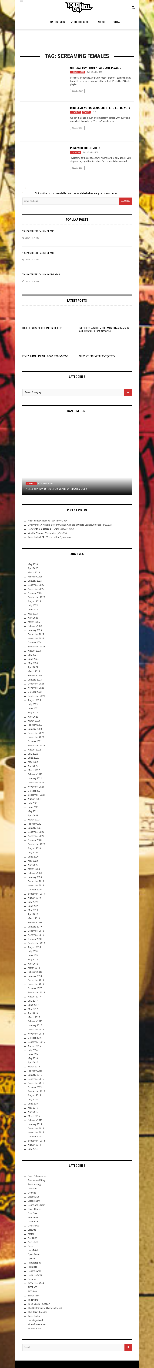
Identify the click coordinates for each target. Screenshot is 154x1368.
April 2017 (33, 1014)
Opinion (32, 1259)
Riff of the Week (36, 1284)
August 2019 (34, 899)
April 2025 (33, 619)
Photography (34, 1263)
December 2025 (36, 586)
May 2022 (33, 763)
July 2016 (33, 1051)
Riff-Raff (32, 1292)
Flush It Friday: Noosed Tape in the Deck (42, 329)
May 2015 (33, 1109)
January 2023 (35, 730)
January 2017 (35, 1026)
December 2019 (36, 882)
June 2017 (33, 1006)
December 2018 (36, 932)
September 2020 (36, 845)
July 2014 (33, 1150)
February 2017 (35, 1022)
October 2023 (35, 693)
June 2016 (33, 1055)
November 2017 (36, 985)
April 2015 (33, 1113)
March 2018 (34, 969)
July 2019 (33, 903)
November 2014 (36, 1133)
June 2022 (33, 759)
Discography (34, 1202)
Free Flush (33, 1214)
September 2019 (36, 894)
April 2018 (33, 964)
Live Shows (33, 1226)
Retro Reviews (35, 1276)
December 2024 (36, 635)
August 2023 (34, 701)
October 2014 (35, 1137)
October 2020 (35, 841)
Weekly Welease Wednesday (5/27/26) (97, 357)
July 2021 (33, 804)
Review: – (45, 357)
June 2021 (33, 808)
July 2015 (33, 1100)
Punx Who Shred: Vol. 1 (85, 149)
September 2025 (36, 598)
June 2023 (33, 709)
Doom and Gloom (36, 1206)
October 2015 (35, 1088)
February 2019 (35, 923)
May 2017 (33, 1010)
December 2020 (36, 833)
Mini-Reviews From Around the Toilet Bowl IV (100, 109)
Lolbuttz (32, 1230)
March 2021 (34, 820)
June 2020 (33, 857)
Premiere (32, 1268)
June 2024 (33, 660)
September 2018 (36, 944)
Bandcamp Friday (36, 1181)
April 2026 (33, 569)
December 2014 (36, 1129)
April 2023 (33, 717)
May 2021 (33, 812)
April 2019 (33, 915)
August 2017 (34, 997)
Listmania (33, 1222)
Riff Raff (32, 1288)
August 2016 (34, 1047)
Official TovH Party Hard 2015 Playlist (96, 68)
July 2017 (33, 1001)
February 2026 (35, 577)
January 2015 (35, 1125)
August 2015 (34, 1096)
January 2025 (35, 631)
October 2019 (35, 890)
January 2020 (35, 878)
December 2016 (36, 1030)
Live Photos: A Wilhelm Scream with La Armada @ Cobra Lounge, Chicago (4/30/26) (70, 525)
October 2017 (35, 989)
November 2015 (36, 1084)
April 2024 (33, 668)
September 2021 (36, 796)
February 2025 (35, 627)
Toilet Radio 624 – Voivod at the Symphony (49, 538)
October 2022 (35, 742)
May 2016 (33, 1059)
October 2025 (35, 594)
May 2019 (33, 911)
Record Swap (34, 1272)
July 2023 (33, 705)
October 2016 (35, 1039)
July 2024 (33, 656)
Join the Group (81, 22)
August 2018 (34, 948)
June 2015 (33, 1105)
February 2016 (35, 1071)
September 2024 (36, 647)
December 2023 (36, 685)
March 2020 (34, 870)
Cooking (32, 1193)
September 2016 (36, 1043)
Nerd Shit (32, 1239)
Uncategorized (77, 73)
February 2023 (35, 726)
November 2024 (36, 639)
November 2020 (36, 837)
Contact (117, 22)
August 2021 (34, 800)
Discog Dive (33, 1198)
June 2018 (33, 956)
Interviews (33, 1218)
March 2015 (34, 1117)
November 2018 (36, 936)
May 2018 (33, 960)
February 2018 (35, 973)
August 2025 (34, 602)
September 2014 (36, 1142)
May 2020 (33, 862)
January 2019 (35, 927)
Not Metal (75, 153)
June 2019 (33, 907)
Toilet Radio (34, 1317)
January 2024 (35, 680)
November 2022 (36, 738)
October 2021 (35, 792)
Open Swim (34, 1255)
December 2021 (36, 783)
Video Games (34, 1329)
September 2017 (36, 993)
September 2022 (36, 746)
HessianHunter (95, 73)
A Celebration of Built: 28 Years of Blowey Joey (56, 489)
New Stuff (75, 113)
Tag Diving (33, 1300)
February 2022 (35, 775)
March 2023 (34, 722)
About (102, 22)
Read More (77, 92)
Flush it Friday (34, 1210)
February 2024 (35, 676)
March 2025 (34, 623)
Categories (57, 22)
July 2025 (33, 606)
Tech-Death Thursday (39, 1305)
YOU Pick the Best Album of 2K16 (38, 254)
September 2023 (36, 697)
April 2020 (33, 866)
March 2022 (34, 771)
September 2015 (36, 1092)
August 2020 (34, 849)
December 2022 (36, 734)
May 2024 (33, 664)
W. (95, 113)
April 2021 (33, 816)
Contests (32, 1189)
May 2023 (33, 713)
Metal (31, 1235)
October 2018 (35, 940)
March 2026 (34, 573)
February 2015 (35, 1121)
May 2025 (33, 615)
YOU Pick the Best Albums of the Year (41, 275)
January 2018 (35, 977)
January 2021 (35, 829)
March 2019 (34, 919)
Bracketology (34, 1185)
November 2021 (36, 787)
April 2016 (33, 1063)
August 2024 (34, 652)
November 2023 (36, 689)
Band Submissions (37, 1177)
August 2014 (34, 1146)
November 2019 (36, 886)
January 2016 (35, 1076)
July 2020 (33, 853)
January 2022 (35, 779)
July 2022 (33, 754)
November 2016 (36, 1034)
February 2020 (35, 874)
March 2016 (34, 1067)
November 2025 (36, 590)
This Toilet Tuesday (37, 1313)
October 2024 (35, 643)
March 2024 (34, 672)
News (30, 1247)
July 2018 (33, 952)
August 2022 (34, 750)
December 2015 (36, 1080)
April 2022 (33, 767)
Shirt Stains (34, 1296)
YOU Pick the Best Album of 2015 (38, 232)
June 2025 (33, 610)
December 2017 (36, 981)
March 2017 (34, 1018)
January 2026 (35, 581)
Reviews (86, 113)
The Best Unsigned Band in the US (45, 1309)
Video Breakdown (37, 1325)
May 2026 (33, 565)
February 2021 (35, 824)
